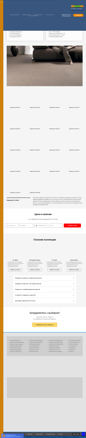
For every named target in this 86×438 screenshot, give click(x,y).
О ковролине (29, 434)
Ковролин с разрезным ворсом (36, 340)
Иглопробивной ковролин (35, 344)
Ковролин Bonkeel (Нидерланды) (17, 342)
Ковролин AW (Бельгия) (15, 340)
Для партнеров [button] (39, 434)
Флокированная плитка (54, 345)
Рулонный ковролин (14, 14)
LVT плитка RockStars (73, 344)
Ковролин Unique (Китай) (15, 347)
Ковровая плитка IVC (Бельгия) (56, 342)
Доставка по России (50, 434)
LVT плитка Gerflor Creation (74, 340)
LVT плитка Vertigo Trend (74, 342)
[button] (15, 99)
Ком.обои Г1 (71, 351)
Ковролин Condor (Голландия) (16, 344)
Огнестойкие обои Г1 (38, 14)
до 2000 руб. (59, 351)
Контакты (60, 434)
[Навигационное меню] (2, 2)
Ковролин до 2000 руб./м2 (15, 351)
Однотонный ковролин (34, 345)
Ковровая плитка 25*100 (54, 349)
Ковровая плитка (26, 14)
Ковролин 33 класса (33, 351)
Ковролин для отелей (34, 349)
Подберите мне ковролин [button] (44, 325)
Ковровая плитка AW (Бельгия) (56, 340)
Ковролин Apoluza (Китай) (15, 349)
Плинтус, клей (72, 349)
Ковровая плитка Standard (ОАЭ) (56, 344)
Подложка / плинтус (33, 15)
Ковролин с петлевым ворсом (35, 342)
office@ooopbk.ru (66, 16)
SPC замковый (72, 347)
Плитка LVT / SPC (50, 14)
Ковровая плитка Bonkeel (54, 347)
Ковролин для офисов (34, 347)
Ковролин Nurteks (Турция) (16, 346)
